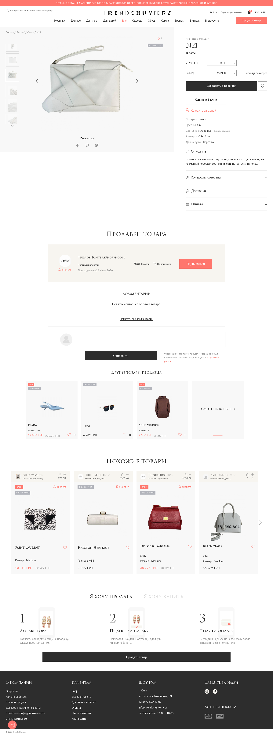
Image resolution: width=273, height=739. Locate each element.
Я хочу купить (166, 597)
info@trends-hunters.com (153, 708)
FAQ (74, 692)
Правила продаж (16, 703)
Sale (124, 20)
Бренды (179, 20)
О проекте (12, 692)
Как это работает (16, 697)
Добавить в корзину (221, 85)
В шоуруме (212, 20)
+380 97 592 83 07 (150, 702)
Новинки (59, 20)
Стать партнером (16, 719)
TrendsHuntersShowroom (101, 257)
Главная (10, 32)
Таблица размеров (256, 73)
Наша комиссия (81, 714)
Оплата (76, 708)
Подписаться (196, 263)
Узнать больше (222, 130)
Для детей (109, 20)
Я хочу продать (109, 597)
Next (137, 81)
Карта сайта (79, 719)
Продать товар (251, 20)
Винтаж (194, 20)
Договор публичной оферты (23, 708)
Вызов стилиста (81, 697)
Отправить (103, 355)
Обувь (151, 20)
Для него (91, 20)
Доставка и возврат (84, 703)
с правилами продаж (153, 357)
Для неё (76, 20)
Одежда (137, 20)
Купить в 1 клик (206, 99)
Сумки (165, 20)
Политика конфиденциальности (25, 714)
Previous (37, 81)
